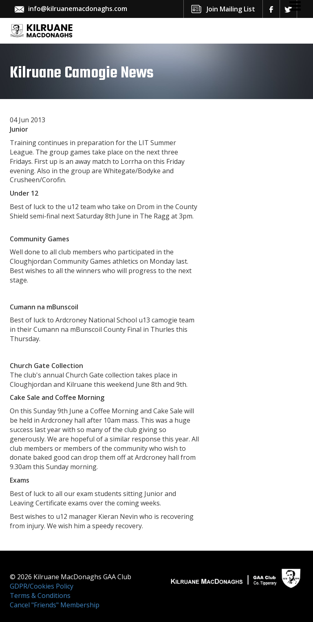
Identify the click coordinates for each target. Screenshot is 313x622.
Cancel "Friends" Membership (54, 604)
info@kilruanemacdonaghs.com (77, 8)
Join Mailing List (231, 8)
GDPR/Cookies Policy (41, 586)
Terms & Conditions (40, 595)
